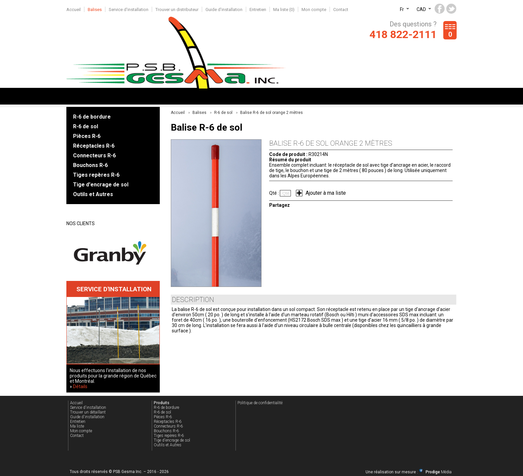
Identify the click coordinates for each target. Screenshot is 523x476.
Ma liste (77, 426)
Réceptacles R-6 (93, 146)
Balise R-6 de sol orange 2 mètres (271, 112)
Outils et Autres (93, 194)
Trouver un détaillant (88, 412)
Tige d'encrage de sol (100, 184)
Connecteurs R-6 (94, 155)
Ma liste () (284, 9)
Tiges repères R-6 (96, 175)
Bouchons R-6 (90, 165)
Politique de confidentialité (260, 403)
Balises (95, 9)
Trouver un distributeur (176, 9)
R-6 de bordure (92, 117)
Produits (161, 403)
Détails (80, 386)
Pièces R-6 (86, 136)
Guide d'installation (223, 9)
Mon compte (314, 9)
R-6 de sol (85, 126)
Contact (340, 9)
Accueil (73, 9)
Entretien (257, 9)
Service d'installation (128, 9)
